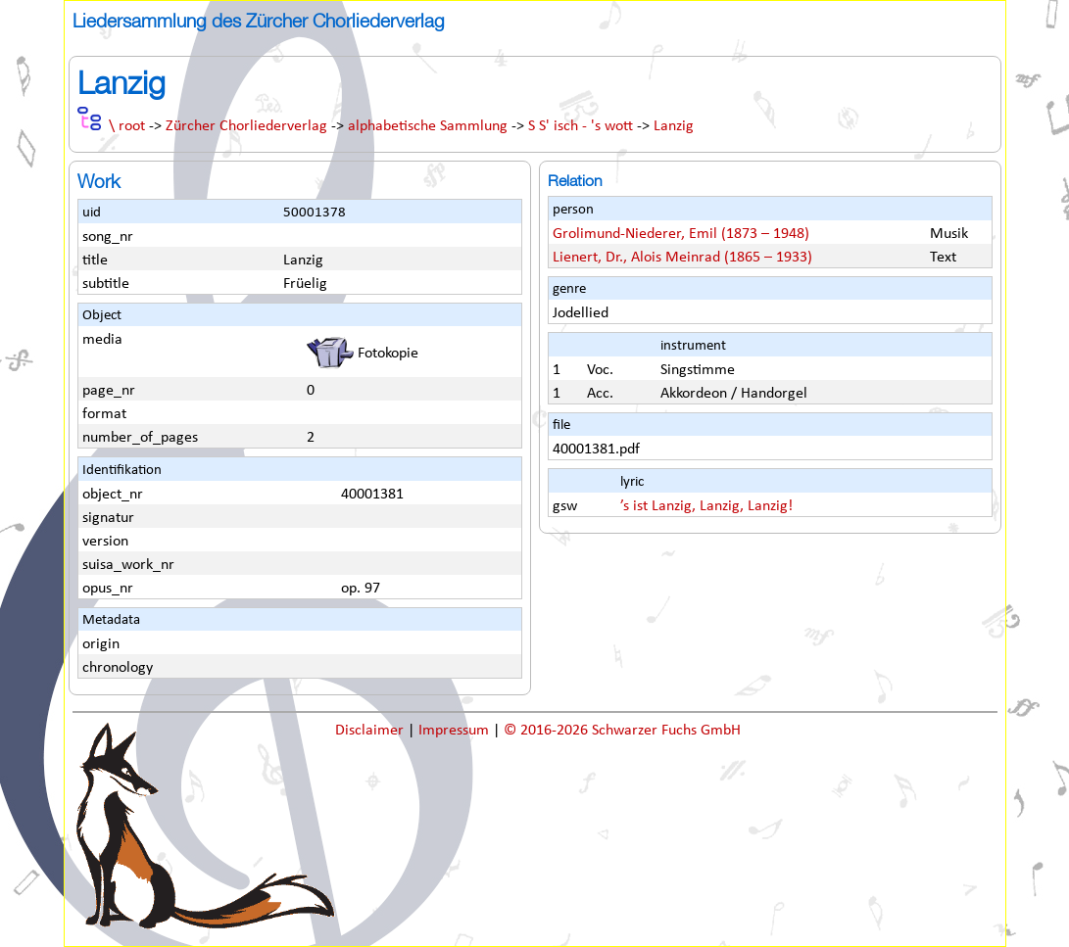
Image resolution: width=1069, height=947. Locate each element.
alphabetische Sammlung (428, 126)
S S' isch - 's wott (580, 126)
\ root (127, 126)
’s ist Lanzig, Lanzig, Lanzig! (706, 506)
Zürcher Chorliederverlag (246, 126)
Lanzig (674, 126)
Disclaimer (371, 730)
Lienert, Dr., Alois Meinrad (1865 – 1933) (682, 257)
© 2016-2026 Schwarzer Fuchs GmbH (622, 730)
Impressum (455, 730)
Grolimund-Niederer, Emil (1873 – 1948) (681, 234)
